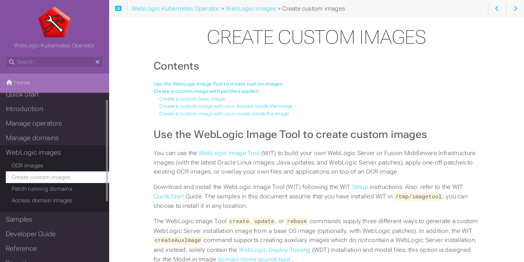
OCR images (27, 165)
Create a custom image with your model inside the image (224, 113)
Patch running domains (42, 189)
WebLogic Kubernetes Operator (54, 27)
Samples (19, 219)
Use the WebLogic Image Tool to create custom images (218, 84)
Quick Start (170, 196)
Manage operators (34, 123)
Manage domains (32, 138)
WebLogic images (33, 152)
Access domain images (42, 200)
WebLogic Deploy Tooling (275, 248)
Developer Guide (31, 234)
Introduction (24, 108)
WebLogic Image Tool (230, 153)
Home (18, 82)
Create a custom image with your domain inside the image (226, 106)
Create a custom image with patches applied (206, 91)
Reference (21, 248)
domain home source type (255, 257)
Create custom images (41, 177)
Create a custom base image (192, 99)
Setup (361, 186)
